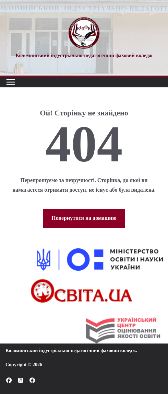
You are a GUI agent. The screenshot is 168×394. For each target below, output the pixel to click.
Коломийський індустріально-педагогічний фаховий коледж (70, 350)
